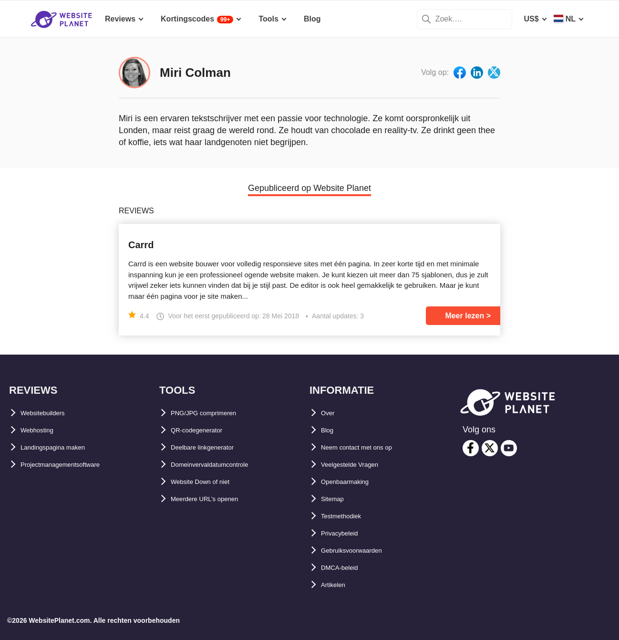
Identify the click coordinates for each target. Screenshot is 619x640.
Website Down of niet (209, 482)
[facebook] (471, 448)
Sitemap (336, 499)
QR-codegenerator (204, 430)
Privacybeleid (345, 533)
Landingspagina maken (63, 447)
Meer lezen (464, 316)
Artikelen (337, 585)
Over (329, 413)
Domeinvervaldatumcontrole (222, 465)
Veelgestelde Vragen (358, 465)
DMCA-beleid (345, 568)
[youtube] (509, 448)
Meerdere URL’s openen (214, 499)
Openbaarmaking (352, 482)
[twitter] (490, 448)
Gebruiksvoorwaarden (361, 550)
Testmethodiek (347, 516)
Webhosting (42, 430)
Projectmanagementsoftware (73, 465)
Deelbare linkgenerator (212, 447)
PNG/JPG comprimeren (213, 413)
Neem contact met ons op (367, 447)
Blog (329, 430)
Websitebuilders (50, 413)
